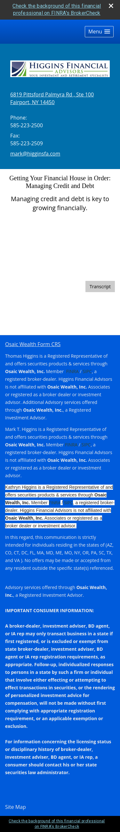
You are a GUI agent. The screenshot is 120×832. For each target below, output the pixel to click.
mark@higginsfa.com (35, 153)
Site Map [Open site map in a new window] (15, 806)
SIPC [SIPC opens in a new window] (87, 371)
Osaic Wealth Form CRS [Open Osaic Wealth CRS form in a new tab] (32, 344)
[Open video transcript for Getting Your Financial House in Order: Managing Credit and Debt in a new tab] (100, 286)
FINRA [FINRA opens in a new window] (72, 371)
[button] (99, 31)
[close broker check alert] (111, 5)
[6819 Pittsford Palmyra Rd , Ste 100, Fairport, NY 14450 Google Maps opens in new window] (52, 98)
